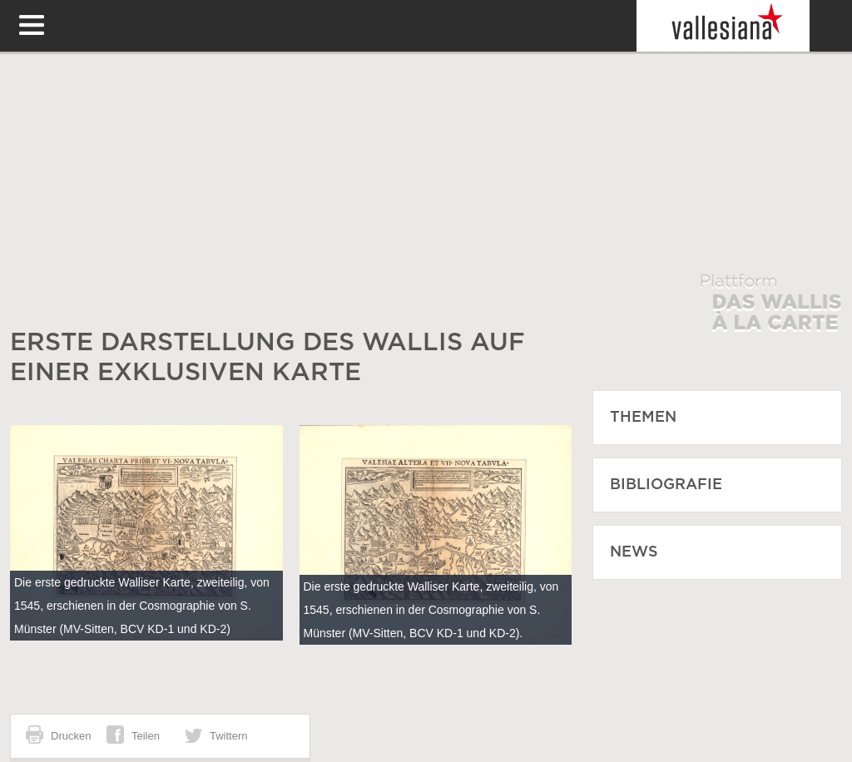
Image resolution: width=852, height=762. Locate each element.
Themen (643, 417)
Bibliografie (666, 484)
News (634, 552)
